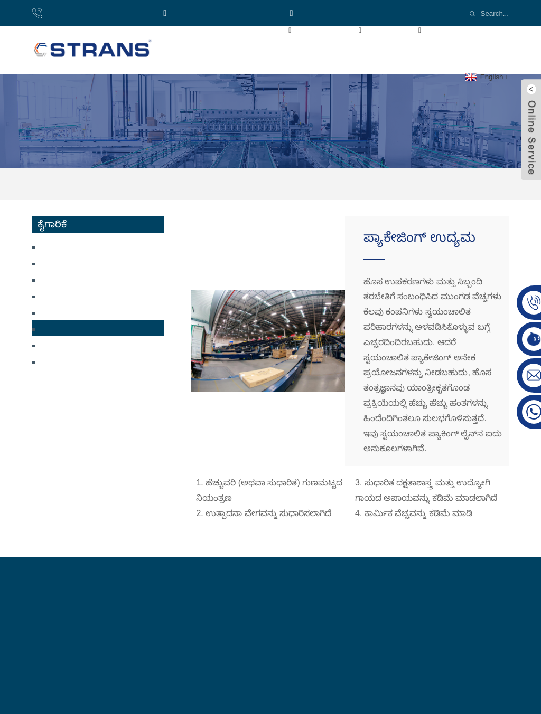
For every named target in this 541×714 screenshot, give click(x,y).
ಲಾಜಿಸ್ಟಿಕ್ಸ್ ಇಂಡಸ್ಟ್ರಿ (69, 312)
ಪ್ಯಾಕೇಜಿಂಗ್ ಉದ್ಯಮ (341, 183)
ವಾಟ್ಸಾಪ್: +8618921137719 (222, 12)
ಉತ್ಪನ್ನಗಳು (343, 30)
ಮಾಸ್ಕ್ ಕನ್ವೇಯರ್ (69, 295)
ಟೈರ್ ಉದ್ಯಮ (64, 344)
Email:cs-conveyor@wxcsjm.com (358, 12)
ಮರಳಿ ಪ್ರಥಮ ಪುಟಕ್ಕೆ (198, 30)
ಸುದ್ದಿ (174, 54)
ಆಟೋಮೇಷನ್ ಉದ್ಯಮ (79, 361)
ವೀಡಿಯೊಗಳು (471, 30)
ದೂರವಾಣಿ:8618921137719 (96, 12)
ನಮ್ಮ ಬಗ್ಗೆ (275, 30)
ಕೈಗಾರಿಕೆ (408, 30)
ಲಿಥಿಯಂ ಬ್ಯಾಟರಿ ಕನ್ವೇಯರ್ (84, 279)
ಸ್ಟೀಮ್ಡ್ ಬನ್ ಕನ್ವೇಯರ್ (76, 246)
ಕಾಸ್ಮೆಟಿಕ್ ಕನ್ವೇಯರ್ (72, 262)
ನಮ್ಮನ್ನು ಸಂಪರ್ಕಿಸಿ (236, 54)
